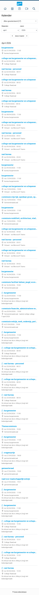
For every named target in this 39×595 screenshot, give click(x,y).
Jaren (22, 26)
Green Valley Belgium (20, 592)
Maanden (5, 26)
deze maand (19, 36)
